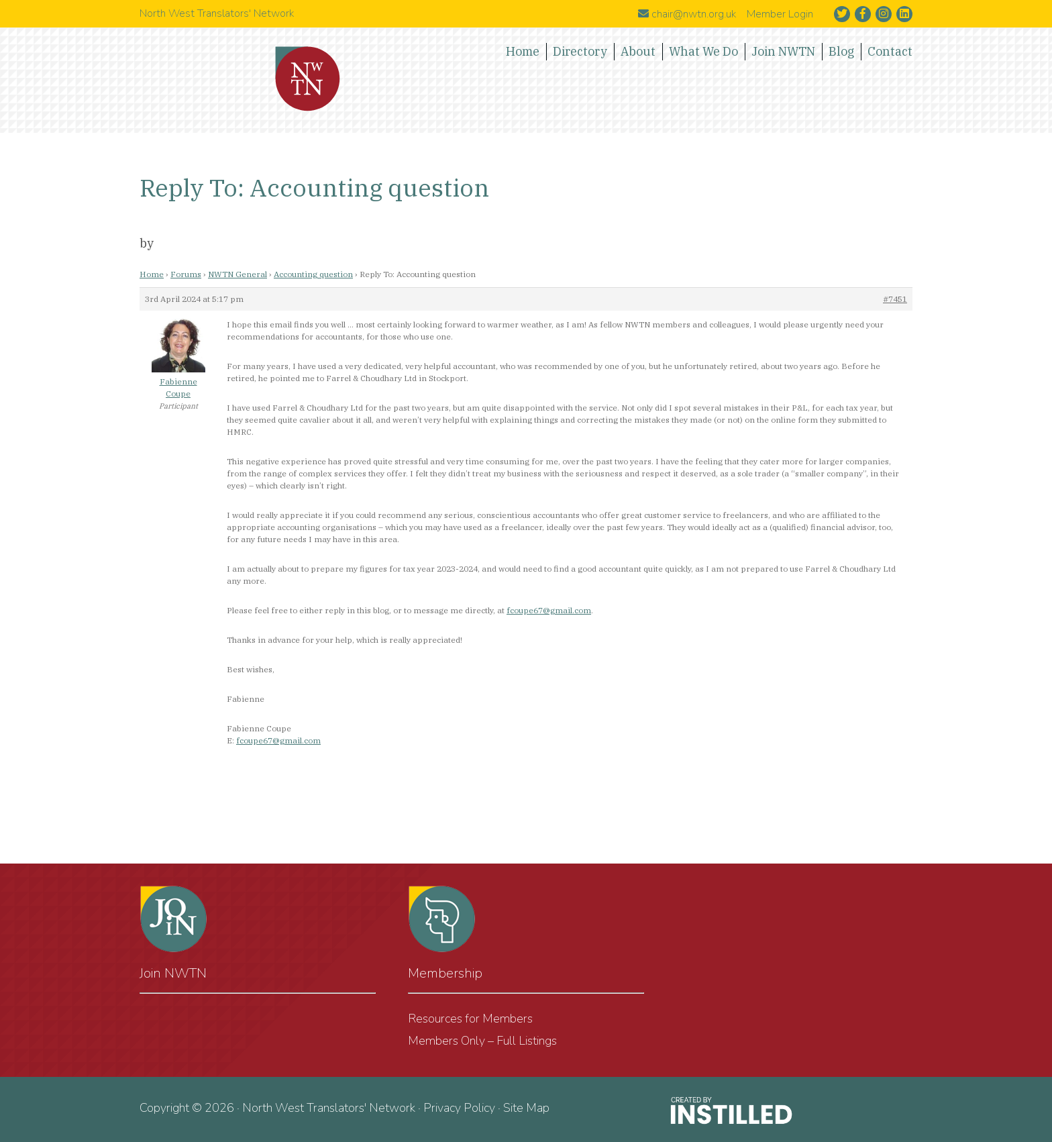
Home (152, 274)
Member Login (780, 14)
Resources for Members (470, 1018)
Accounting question (313, 274)
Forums (185, 274)
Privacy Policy (459, 1108)
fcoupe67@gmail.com (549, 610)
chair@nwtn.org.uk (687, 14)
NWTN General (237, 274)
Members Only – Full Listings (482, 1041)
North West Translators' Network (308, 79)
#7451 (895, 299)
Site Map (526, 1108)
